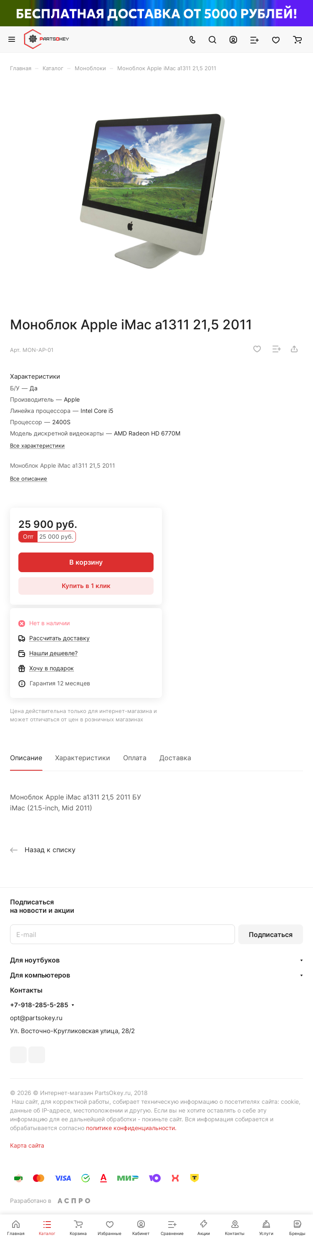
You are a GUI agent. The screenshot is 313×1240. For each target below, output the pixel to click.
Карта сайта (27, 1145)
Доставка (175, 758)
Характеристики (82, 758)
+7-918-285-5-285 (39, 1005)
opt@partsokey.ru (36, 1018)
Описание (26, 758)
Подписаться (271, 934)
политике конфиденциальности (130, 1127)
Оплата (134, 758)
